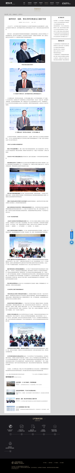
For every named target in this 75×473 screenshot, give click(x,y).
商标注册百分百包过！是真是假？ (59, 49)
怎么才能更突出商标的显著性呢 (59, 47)
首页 (24, 3)
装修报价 (41, 3)
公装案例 (35, 3)
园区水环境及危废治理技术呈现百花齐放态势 (16, 374)
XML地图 (62, 462)
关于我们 (57, 3)
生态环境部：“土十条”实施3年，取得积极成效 (61, 20)
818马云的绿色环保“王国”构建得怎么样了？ (61, 36)
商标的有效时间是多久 (57, 52)
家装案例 (30, 3)
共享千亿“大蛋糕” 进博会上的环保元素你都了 (61, 31)
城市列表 (50, 462)
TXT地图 (56, 462)
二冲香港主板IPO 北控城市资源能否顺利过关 (61, 34)
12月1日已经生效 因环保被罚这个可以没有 (61, 29)
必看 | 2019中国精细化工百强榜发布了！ (42, 374)
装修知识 (46, 3)
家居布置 (52, 3)
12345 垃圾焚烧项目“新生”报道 (59, 24)
